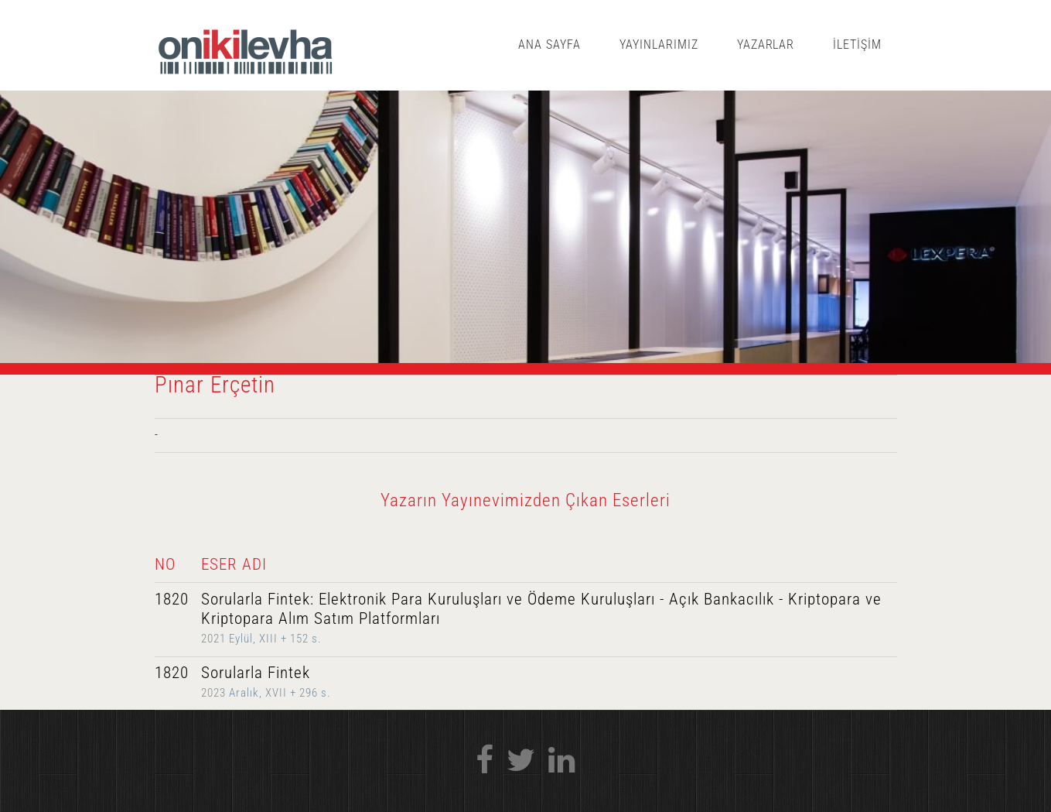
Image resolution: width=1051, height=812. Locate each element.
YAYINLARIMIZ (658, 44)
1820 (172, 599)
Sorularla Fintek (255, 672)
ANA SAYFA (549, 44)
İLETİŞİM (857, 44)
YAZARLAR (766, 44)
